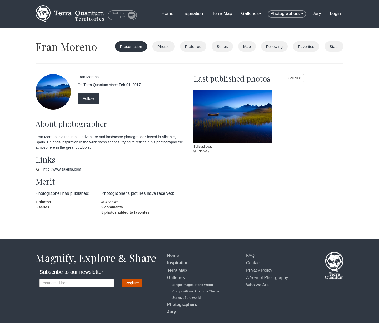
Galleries (251, 13)
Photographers (286, 13)
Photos (163, 46)
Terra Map (222, 13)
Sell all (294, 78)
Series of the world (186, 298)
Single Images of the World (192, 285)
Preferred (193, 46)
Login (335, 13)
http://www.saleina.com (62, 169)
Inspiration (192, 13)
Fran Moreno (66, 46)
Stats (334, 46)
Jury (316, 13)
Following (274, 46)
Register (132, 283)
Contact (253, 263)
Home (167, 13)
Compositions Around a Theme (195, 291)
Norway (201, 151)
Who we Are (257, 285)
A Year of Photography (267, 277)
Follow (88, 98)
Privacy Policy (259, 270)
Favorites (306, 46)
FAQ (250, 255)
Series (222, 46)
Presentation (131, 46)
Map (247, 46)
